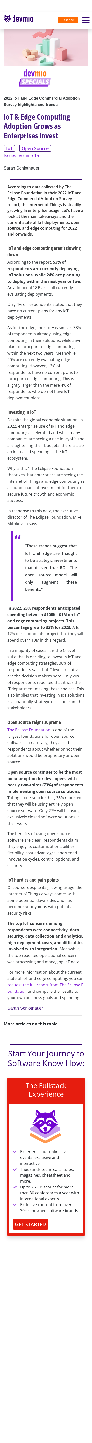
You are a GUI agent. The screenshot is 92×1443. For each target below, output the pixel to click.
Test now (68, 20)
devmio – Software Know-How (18, 20)
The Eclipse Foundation (28, 730)
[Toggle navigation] (20, 20)
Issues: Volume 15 (21, 155)
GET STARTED (30, 1224)
